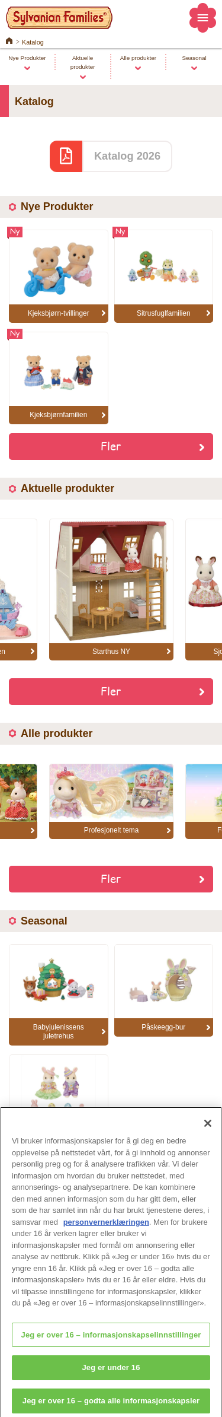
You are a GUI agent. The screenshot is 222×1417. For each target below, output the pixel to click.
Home (9, 39)
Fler (111, 445)
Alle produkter (138, 58)
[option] (111, 589)
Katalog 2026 (127, 156)
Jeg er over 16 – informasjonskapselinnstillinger (111, 1342)
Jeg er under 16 (111, 1375)
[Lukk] (208, 1132)
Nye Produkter (27, 58)
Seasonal (194, 58)
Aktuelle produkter (82, 62)
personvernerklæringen (106, 1229)
